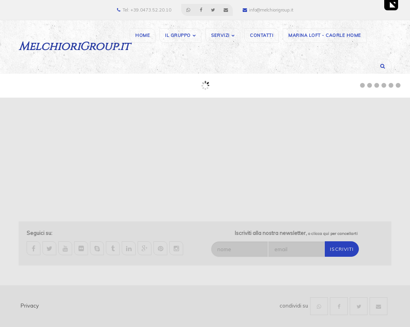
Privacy (30, 305)
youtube (65, 248)
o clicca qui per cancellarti (333, 233)
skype (97, 248)
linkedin (129, 248)
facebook (33, 248)
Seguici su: (39, 233)
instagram (176, 248)
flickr (81, 248)
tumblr (113, 248)
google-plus (144, 248)
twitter (49, 248)
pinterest (160, 248)
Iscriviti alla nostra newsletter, (296, 233)
